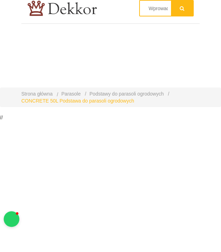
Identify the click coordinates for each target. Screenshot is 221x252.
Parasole (71, 94)
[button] (12, 219)
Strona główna (37, 94)
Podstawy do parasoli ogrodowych (127, 94)
